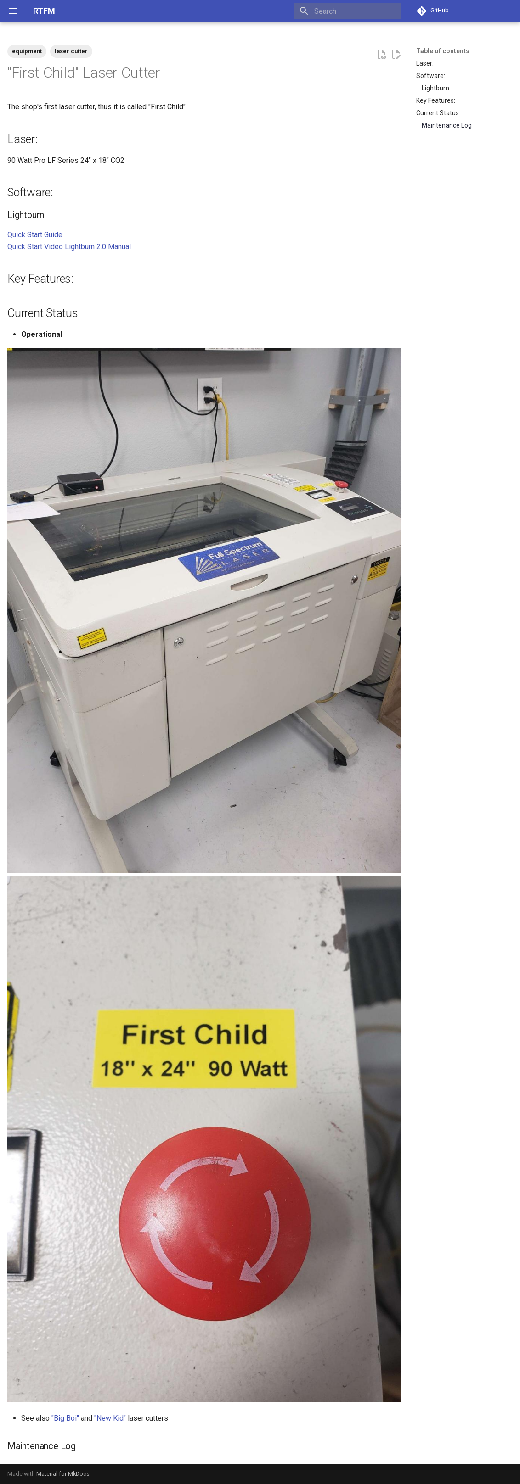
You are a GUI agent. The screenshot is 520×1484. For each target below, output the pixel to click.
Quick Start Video (35, 246)
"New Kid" (110, 1418)
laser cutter (71, 51)
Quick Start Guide (34, 234)
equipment (27, 51)
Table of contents (442, 51)
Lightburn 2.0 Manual (98, 246)
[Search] (347, 11)
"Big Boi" (65, 1418)
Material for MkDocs (63, 1473)
